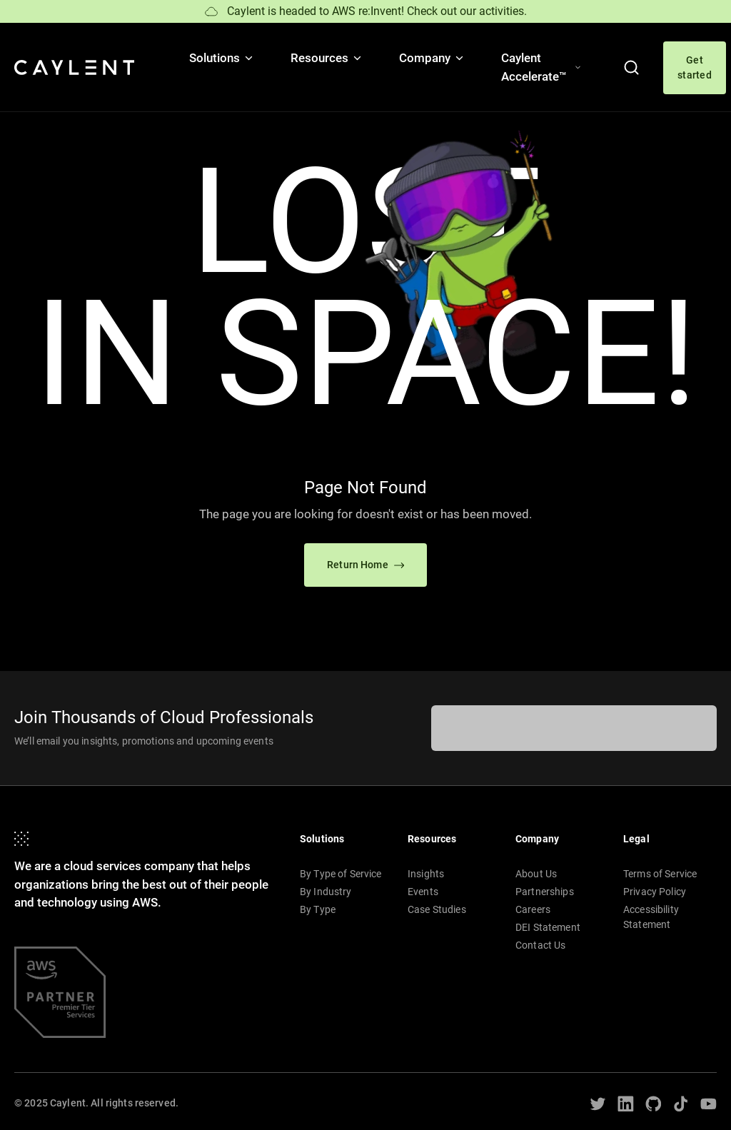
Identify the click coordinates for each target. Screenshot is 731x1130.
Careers (532, 909)
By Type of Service (341, 873)
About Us (536, 873)
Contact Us (540, 945)
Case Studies (437, 909)
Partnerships (544, 891)
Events (423, 891)
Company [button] (432, 58)
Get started (694, 67)
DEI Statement (547, 927)
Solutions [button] (222, 58)
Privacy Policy (654, 891)
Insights (426, 873)
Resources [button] (327, 58)
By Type (318, 909)
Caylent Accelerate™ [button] (541, 67)
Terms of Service (660, 873)
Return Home (365, 564)
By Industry (326, 891)
